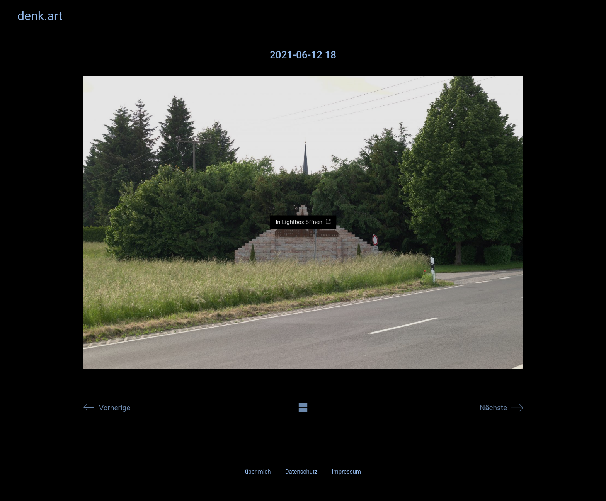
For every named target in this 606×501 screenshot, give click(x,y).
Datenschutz (301, 471)
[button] (584, 15)
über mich (258, 471)
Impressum (346, 471)
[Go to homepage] (40, 16)
